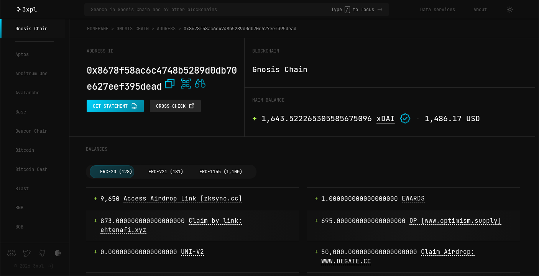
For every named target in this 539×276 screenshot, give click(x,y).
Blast (22, 189)
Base (20, 112)
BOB (19, 227)
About (480, 10)
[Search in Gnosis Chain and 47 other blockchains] (211, 9)
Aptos (22, 54)
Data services (437, 10)
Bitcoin (24, 150)
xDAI (385, 118)
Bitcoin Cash (31, 169)
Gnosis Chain (31, 29)
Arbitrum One (31, 74)
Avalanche (27, 93)
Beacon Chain (31, 131)
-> (380, 10)
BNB (19, 208)
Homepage (97, 29)
